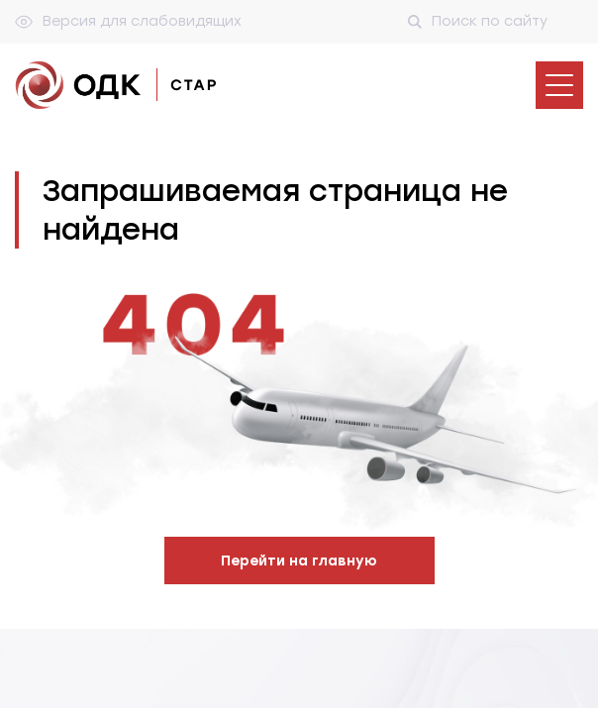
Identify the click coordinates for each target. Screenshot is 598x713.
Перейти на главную (299, 561)
